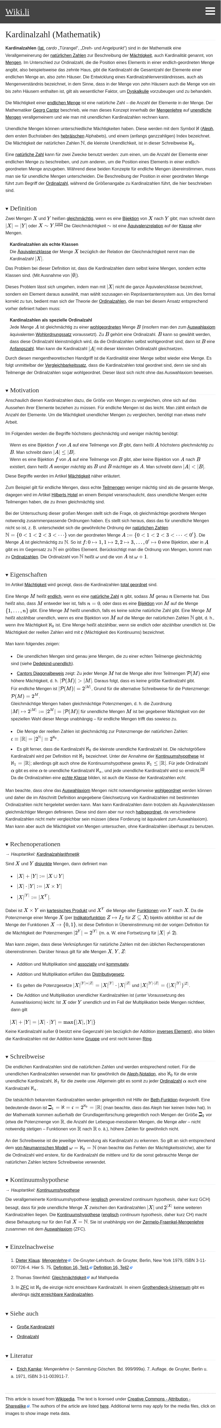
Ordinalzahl (57, 183)
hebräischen (72, 136)
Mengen (13, 62)
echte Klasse (74, 777)
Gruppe (92, 1038)
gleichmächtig (80, 218)
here (104, 1406)
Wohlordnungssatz (53, 334)
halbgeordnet (148, 812)
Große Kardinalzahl (35, 1327)
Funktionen (148, 910)
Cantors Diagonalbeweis (40, 673)
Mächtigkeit (141, 55)
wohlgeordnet (168, 790)
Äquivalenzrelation (145, 226)
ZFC (25, 1287)
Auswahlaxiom (201, 327)
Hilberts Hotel (65, 495)
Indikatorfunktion (89, 917)
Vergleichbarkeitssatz (65, 365)
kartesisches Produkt (67, 910)
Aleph (207, 128)
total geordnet (134, 584)
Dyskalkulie (138, 91)
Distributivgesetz (108, 974)
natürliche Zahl (29, 154)
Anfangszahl (22, 348)
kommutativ (117, 964)
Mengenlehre (169, 110)
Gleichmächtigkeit (69, 1277)
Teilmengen (113, 487)
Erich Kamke (29, 1369)
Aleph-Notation (141, 1074)
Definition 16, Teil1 (71, 1267)
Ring (147, 1038)
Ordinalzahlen (112, 301)
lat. (42, 48)
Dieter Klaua (28, 1260)
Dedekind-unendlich (52, 663)
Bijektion (130, 218)
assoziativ (87, 964)
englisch (100, 1199)
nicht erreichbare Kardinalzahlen (62, 1294)
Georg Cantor (46, 110)
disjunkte (43, 863)
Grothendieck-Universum (166, 1287)
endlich (54, 596)
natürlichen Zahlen (68, 55)
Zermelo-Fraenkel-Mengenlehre (173, 1222)
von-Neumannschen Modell (41, 1147)
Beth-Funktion (164, 1099)
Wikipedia (65, 1399)
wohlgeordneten (105, 327)
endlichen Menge (63, 102)
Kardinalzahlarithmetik (58, 854)
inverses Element (173, 1031)
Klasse (185, 226)
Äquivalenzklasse (34, 251)
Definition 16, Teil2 (111, 1267)
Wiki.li (17, 12)
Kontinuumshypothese (177, 756)
